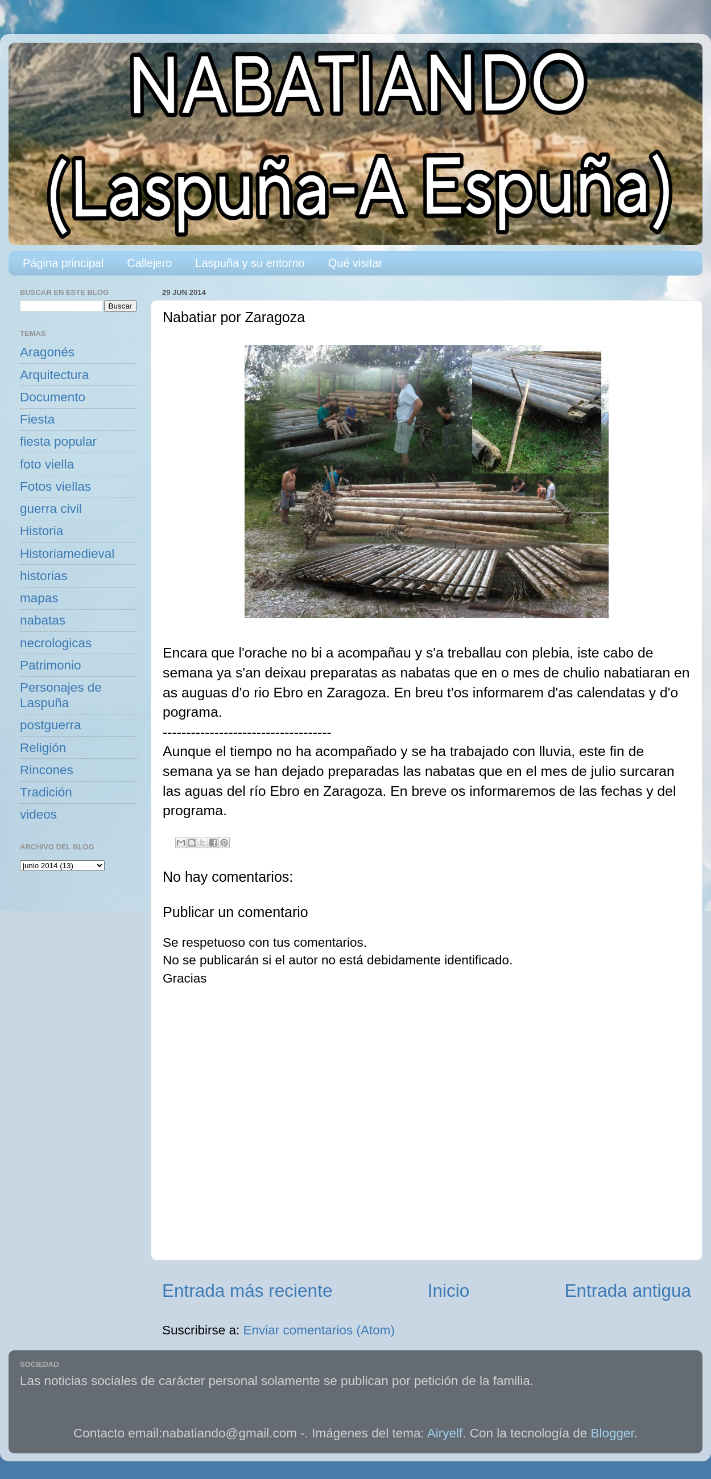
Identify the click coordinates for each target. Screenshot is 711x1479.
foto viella (47, 464)
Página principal (63, 263)
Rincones (46, 770)
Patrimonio (50, 665)
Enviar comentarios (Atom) (319, 1330)
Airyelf (445, 1433)
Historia (41, 531)
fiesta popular (58, 441)
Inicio (449, 1290)
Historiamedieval (67, 554)
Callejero (149, 263)
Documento (52, 397)
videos (38, 814)
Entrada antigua (628, 1290)
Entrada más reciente (247, 1290)
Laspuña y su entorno (249, 263)
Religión (43, 748)
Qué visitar (355, 263)
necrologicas (56, 643)
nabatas (42, 620)
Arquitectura (54, 375)
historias (44, 576)
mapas (39, 598)
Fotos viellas (55, 486)
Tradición (46, 792)
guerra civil (51, 509)
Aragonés (47, 352)
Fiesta (37, 419)
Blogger (612, 1433)
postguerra (50, 725)
